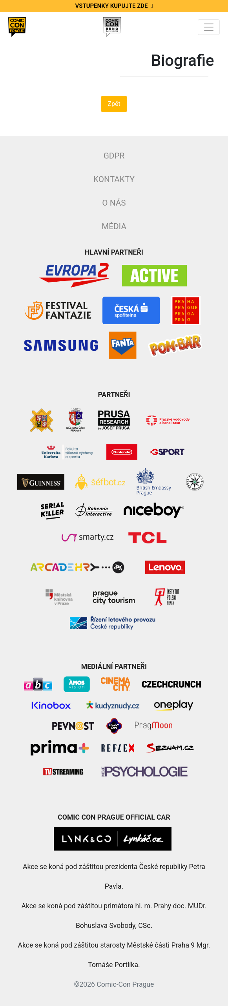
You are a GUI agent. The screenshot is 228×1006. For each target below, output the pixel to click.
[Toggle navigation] (209, 27)
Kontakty (114, 179)
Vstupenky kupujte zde (114, 5)
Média (114, 226)
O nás (114, 203)
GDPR (114, 155)
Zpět (114, 104)
